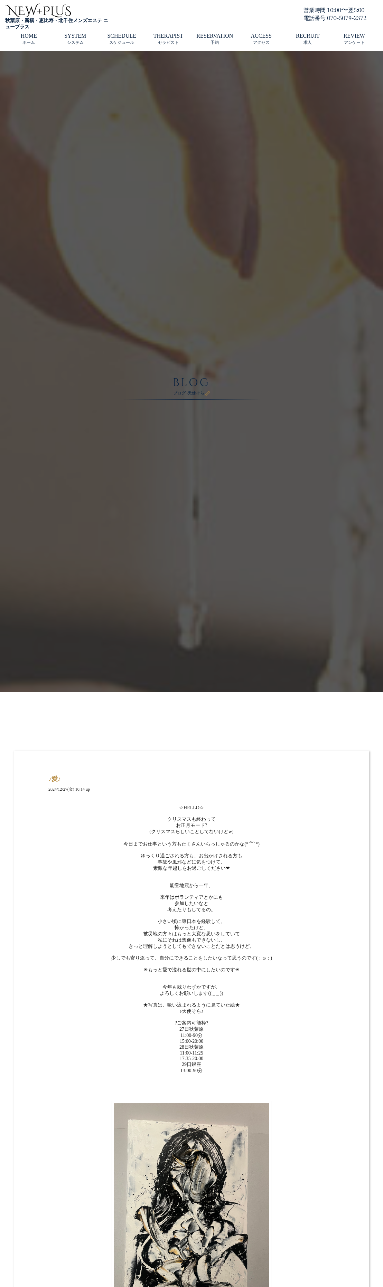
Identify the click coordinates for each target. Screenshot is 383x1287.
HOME (29, 39)
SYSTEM (75, 39)
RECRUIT (307, 39)
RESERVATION (214, 39)
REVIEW (354, 39)
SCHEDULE (121, 39)
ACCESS (261, 39)
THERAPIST (168, 39)
